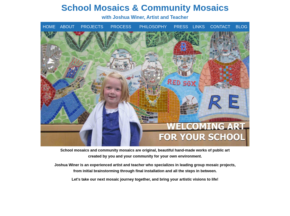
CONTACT (220, 26)
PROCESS (121, 26)
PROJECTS (92, 26)
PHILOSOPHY (153, 26)
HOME (49, 26)
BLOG (241, 26)
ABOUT (67, 26)
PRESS (181, 26)
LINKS (199, 26)
